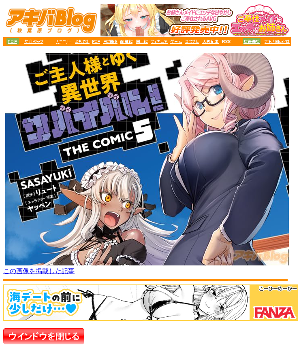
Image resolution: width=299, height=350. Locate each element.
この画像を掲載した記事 (39, 270)
